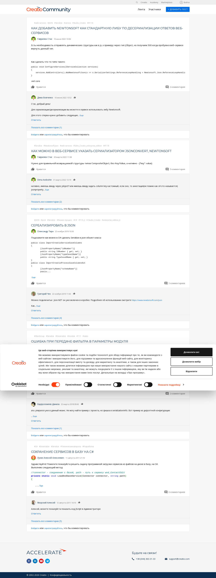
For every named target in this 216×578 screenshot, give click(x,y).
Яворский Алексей (46, 507)
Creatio (144, 2)
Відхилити (191, 558)
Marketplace (166, 2)
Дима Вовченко (45, 97)
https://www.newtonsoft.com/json (148, 304)
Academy (154, 2)
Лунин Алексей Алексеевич (50, 462)
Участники (155, 9)
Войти (187, 2)
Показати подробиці (169, 572)
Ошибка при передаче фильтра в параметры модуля (88, 346)
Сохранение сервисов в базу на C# (68, 456)
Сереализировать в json (57, 230)
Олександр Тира (45, 236)
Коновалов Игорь (46, 352)
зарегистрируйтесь (56, 134)
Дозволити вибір (191, 549)
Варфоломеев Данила (48, 408)
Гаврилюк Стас (44, 39)
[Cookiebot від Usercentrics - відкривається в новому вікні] (19, 572)
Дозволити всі (191, 539)
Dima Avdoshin (44, 184)
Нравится (33, 86)
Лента (141, 9)
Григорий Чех (44, 298)
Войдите (36, 134)
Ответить (36, 120)
